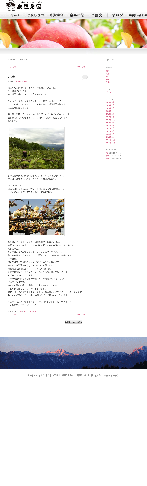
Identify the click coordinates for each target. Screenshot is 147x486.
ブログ (118, 15)
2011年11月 (110, 143)
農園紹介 (56, 15)
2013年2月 (110, 114)
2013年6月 (110, 111)
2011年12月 (110, 140)
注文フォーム (97, 15)
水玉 (11, 76)
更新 (107, 74)
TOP (15, 15)
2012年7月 (110, 128)
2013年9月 (110, 108)
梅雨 (107, 79)
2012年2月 (110, 137)
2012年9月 (110, 123)
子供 (107, 82)
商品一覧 (77, 15)
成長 (107, 71)
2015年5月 (110, 102)
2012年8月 (110, 125)
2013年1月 (110, 117)
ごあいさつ (36, 15)
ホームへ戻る (73, 322)
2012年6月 (110, 131)
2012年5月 (110, 134)
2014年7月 (110, 105)
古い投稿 (12, 67)
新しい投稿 (82, 67)
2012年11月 (110, 120)
